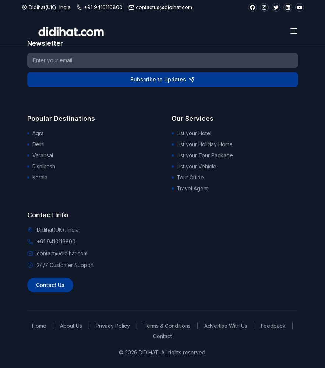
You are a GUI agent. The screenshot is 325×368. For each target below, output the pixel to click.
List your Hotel (191, 133)
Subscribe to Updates (162, 79)
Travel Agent (190, 188)
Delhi (36, 144)
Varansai (40, 155)
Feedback (273, 326)
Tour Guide (188, 177)
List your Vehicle (194, 166)
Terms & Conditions (167, 326)
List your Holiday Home (202, 144)
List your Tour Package (202, 155)
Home (39, 326)
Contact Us (50, 285)
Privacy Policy (113, 326)
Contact (162, 336)
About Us (71, 326)
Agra (35, 133)
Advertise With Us (225, 326)
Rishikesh (41, 166)
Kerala (37, 177)
